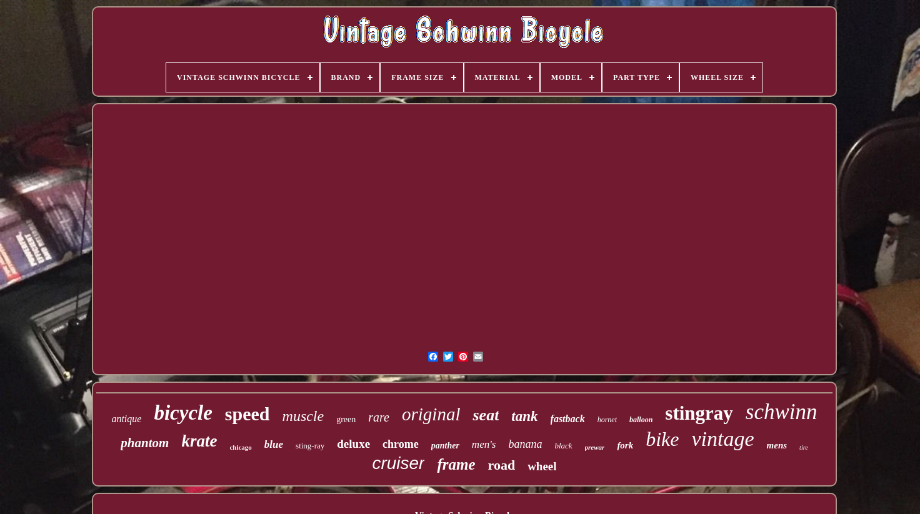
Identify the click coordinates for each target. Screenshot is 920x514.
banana (525, 444)
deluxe (353, 443)
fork (625, 445)
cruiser (398, 463)
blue (273, 444)
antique (126, 418)
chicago (240, 447)
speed (247, 413)
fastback (568, 418)
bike (662, 439)
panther (445, 445)
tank (524, 416)
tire (803, 447)
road (502, 465)
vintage (723, 438)
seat (485, 415)
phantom (145, 442)
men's (484, 444)
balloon (640, 419)
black (563, 445)
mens (777, 445)
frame (456, 464)
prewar (595, 447)
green (346, 419)
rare (378, 417)
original (431, 414)
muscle (303, 416)
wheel (542, 466)
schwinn (782, 412)
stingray (699, 413)
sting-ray (310, 445)
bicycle (183, 413)
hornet (607, 419)
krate (199, 441)
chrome (400, 444)
